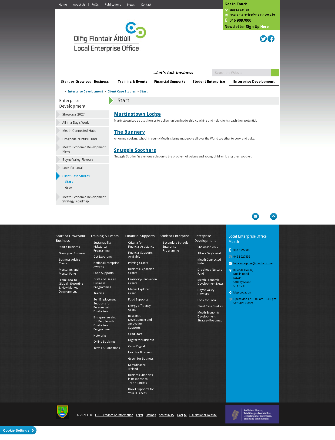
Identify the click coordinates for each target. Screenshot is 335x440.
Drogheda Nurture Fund (79, 139)
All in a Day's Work (75, 122)
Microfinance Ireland (137, 367)
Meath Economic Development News (84, 149)
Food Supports (104, 273)
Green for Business (141, 358)
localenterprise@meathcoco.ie (252, 14)
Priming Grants (138, 263)
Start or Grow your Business (85, 81)
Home (63, 4)
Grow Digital (136, 346)
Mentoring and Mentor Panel (69, 271)
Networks (100, 335)
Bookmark (264, 216)
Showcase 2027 (73, 114)
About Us (79, 4)
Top (273, 216)
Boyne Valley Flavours (77, 159)
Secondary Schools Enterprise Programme (175, 246)
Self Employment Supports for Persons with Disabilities (105, 305)
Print (246, 216)
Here (264, 26)
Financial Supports (169, 81)
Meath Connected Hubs (79, 131)
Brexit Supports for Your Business (141, 391)
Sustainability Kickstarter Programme (102, 246)
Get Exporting (103, 256)
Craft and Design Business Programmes (105, 283)
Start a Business (69, 247)
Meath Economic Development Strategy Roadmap (84, 199)
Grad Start (135, 334)
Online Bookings (104, 341)
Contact (146, 4)
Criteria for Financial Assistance (141, 244)
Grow (68, 187)
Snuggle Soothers (135, 150)
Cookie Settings (16, 430)
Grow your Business (72, 253)
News (131, 4)
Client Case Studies (121, 91)
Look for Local (72, 168)
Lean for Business (140, 352)
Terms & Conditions (107, 348)
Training (99, 293)
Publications (113, 4)
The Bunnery (129, 132)
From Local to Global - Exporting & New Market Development (71, 285)
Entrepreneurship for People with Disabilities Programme (105, 323)
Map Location (239, 9)
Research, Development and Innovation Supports (140, 321)
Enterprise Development (254, 81)
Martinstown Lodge (137, 114)
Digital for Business (141, 340)
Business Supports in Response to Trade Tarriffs (140, 379)
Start (144, 91)
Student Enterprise (209, 81)
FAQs (95, 4)
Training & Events (132, 81)
